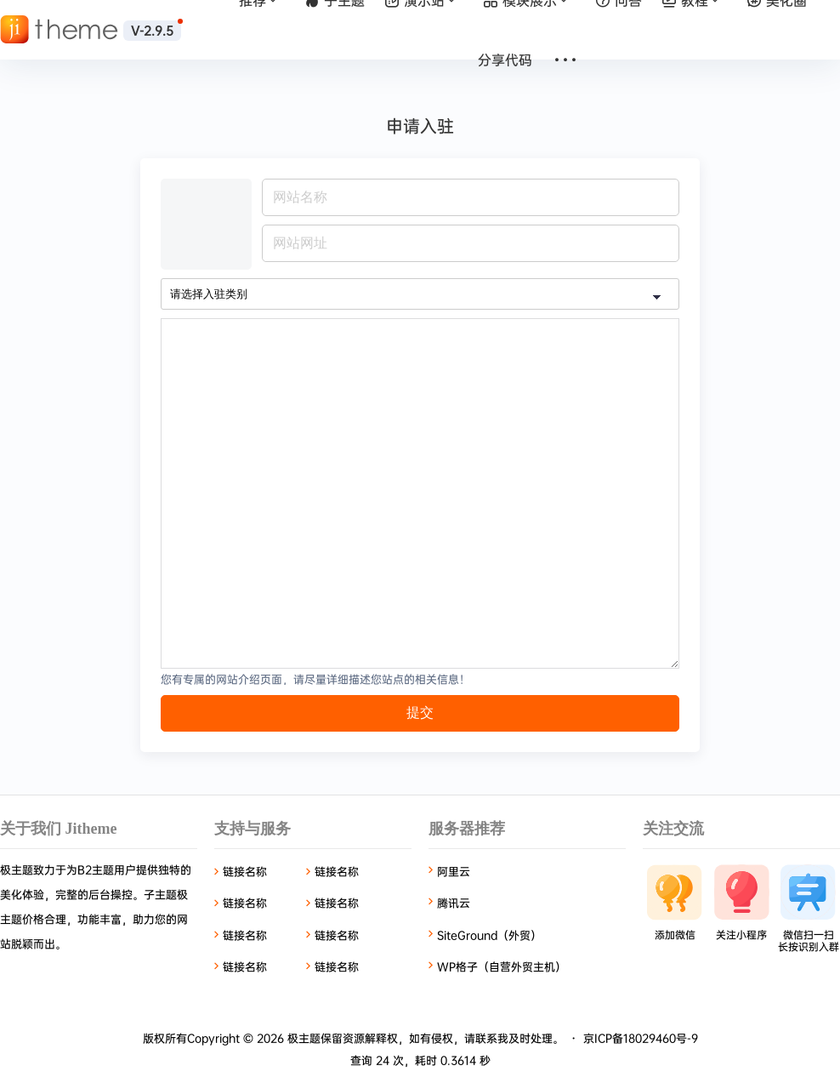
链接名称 (245, 871)
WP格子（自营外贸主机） (501, 966)
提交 (420, 712)
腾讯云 (453, 902)
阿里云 (453, 871)
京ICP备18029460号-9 (640, 1038)
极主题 (302, 1038)
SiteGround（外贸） (489, 935)
